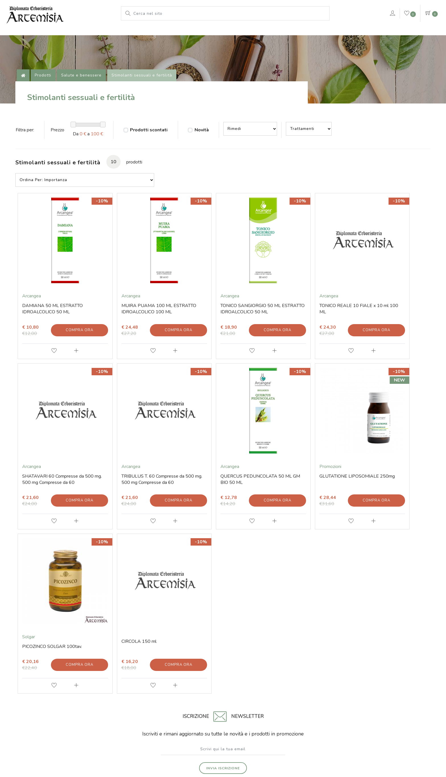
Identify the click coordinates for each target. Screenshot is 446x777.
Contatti (69, 624)
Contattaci (415, 33)
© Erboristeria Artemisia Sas (187, 743)
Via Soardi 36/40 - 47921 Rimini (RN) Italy (113, 694)
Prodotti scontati (152, 138)
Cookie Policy (251, 743)
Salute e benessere (83, 81)
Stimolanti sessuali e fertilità (144, 81)
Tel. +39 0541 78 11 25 (84, 643)
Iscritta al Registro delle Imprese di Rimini (271, 694)
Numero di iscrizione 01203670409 (338, 694)
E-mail (67, 633)
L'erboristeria (180, 33)
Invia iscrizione (223, 581)
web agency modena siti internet (223, 757)
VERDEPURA (364, 33)
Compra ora (70, 315)
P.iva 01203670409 (217, 694)
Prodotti (214, 33)
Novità (206, 138)
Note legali (225, 743)
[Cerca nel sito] (230, 13)
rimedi (331, 33)
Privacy (274, 743)
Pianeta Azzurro (298, 33)
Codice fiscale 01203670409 (174, 694)
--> (255, 137)
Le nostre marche (252, 33)
